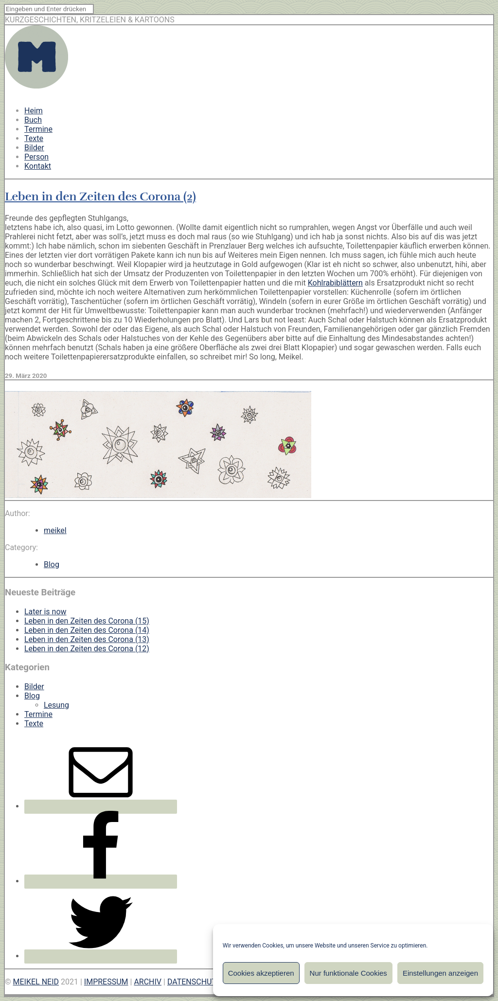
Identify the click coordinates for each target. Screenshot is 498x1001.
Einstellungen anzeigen (440, 973)
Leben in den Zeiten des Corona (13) (86, 639)
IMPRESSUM (106, 981)
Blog (51, 564)
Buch (33, 120)
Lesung (56, 705)
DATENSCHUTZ (194, 981)
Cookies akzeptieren (261, 973)
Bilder (34, 147)
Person (36, 156)
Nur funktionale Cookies (348, 973)
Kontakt (37, 166)
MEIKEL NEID (36, 981)
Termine (38, 129)
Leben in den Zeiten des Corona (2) (100, 196)
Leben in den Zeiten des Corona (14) (86, 630)
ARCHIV (147, 981)
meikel (55, 530)
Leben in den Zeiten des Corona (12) (86, 648)
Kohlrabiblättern (335, 282)
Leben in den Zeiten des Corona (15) (86, 621)
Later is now (45, 611)
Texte (33, 138)
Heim (33, 110)
